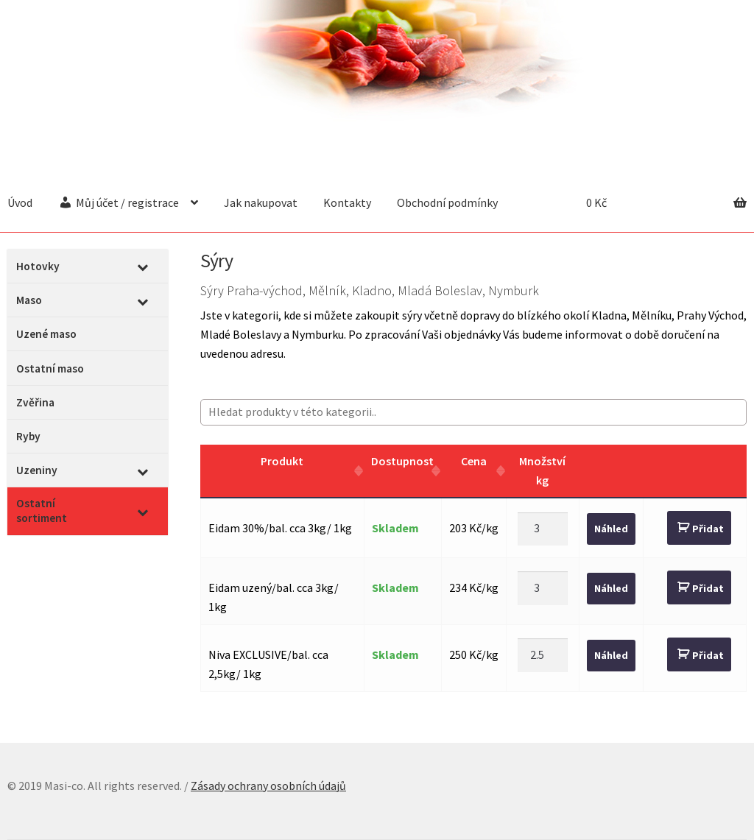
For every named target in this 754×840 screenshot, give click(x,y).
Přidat (708, 528)
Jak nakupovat (260, 202)
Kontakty (347, 202)
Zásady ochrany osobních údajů (268, 785)
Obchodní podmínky (447, 202)
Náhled (611, 528)
